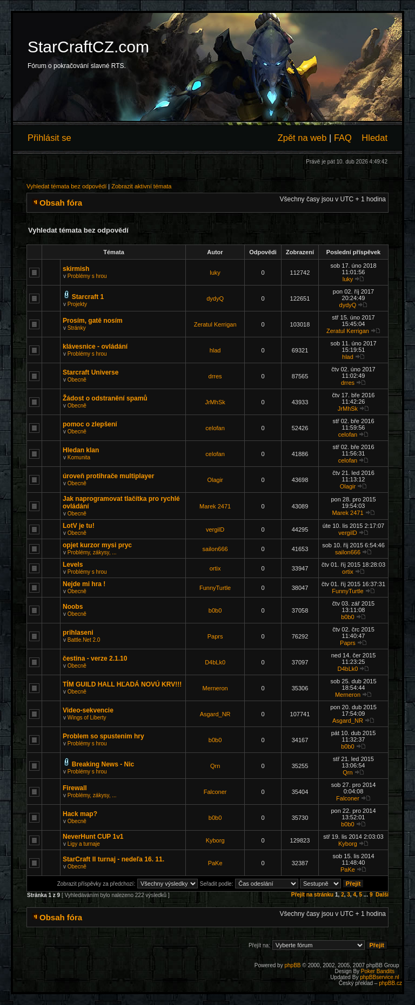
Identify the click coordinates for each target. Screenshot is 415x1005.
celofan (214, 428)
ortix (215, 568)
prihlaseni (78, 632)
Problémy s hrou (87, 276)
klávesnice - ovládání (95, 346)
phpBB (292, 965)
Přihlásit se (49, 137)
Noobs (73, 606)
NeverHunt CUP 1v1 (93, 836)
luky (215, 272)
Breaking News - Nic (103, 764)
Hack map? (80, 814)
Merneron (215, 688)
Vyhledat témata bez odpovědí (66, 186)
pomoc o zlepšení (90, 424)
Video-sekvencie (88, 710)
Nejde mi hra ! (84, 584)
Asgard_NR (215, 714)
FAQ (343, 137)
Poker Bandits (377, 971)
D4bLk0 (215, 662)
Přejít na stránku (312, 895)
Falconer (215, 792)
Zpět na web (302, 137)
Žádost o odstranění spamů (105, 398)
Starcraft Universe (90, 372)
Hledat (374, 137)
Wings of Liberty (87, 718)
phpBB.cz (390, 983)
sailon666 (215, 549)
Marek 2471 (215, 506)
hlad (215, 350)
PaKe (215, 863)
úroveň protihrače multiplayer (108, 476)
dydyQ (215, 298)
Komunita (79, 457)
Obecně (77, 380)
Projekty (77, 304)
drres (215, 376)
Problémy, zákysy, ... (92, 552)
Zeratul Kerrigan (215, 324)
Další (382, 895)
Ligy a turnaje (84, 844)
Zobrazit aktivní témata (141, 186)
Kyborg (215, 840)
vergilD (215, 529)
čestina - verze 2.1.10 (95, 658)
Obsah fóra (60, 202)
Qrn (215, 766)
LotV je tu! (79, 525)
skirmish (76, 269)
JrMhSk (215, 402)
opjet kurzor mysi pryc (97, 545)
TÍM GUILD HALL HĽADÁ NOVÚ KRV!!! (122, 684)
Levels (73, 564)
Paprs (215, 636)
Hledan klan (81, 450)
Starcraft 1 (88, 297)
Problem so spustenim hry (103, 736)
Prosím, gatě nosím (93, 320)
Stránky (77, 328)
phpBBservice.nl (379, 977)
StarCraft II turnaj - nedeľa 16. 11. (113, 859)
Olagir (215, 480)
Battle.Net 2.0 (84, 640)
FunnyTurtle (215, 588)
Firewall (75, 788)
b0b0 (215, 610)
